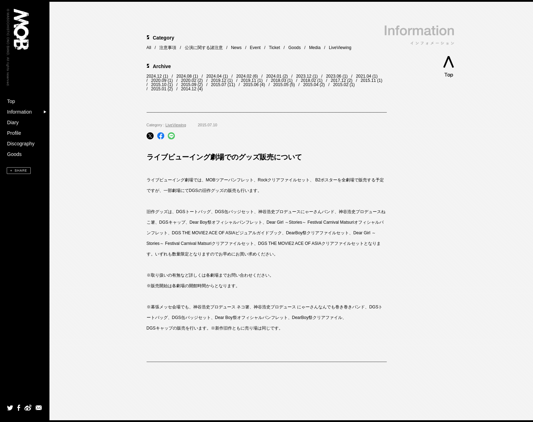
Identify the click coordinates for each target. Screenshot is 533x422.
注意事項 (167, 48)
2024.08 (183, 76)
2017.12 (338, 80)
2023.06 (333, 76)
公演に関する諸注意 (204, 48)
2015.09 (188, 85)
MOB (21, 29)
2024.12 (154, 76)
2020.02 (188, 80)
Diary (13, 122)
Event (255, 48)
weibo (27, 407)
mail (39, 407)
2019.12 (218, 80)
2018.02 (308, 80)
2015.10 (158, 85)
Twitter (10, 407)
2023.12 (303, 76)
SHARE (19, 170)
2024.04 (213, 76)
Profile (14, 133)
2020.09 (158, 80)
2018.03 (278, 80)
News (236, 48)
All (149, 48)
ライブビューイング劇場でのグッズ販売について (224, 157)
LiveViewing (340, 48)
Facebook (19, 407)
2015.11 (368, 80)
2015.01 (158, 89)
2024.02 (243, 76)
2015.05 (280, 85)
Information (19, 112)
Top (11, 101)
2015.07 (218, 85)
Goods (14, 154)
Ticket (274, 48)
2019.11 (248, 80)
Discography (21, 143)
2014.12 (188, 89)
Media (315, 48)
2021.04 (363, 76)
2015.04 (310, 85)
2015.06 (251, 85)
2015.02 (340, 85)
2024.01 (273, 76)
